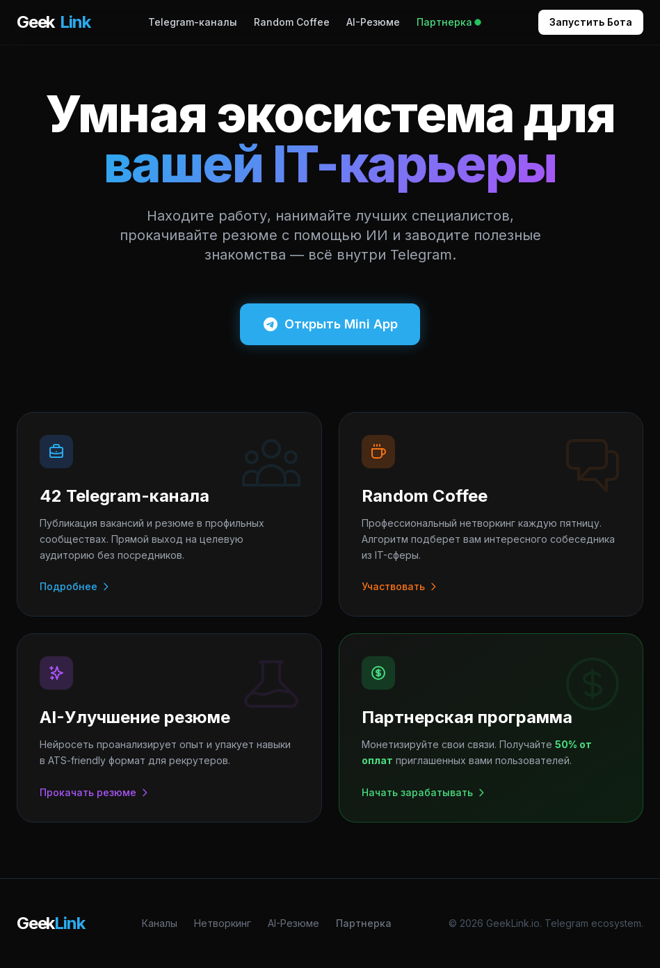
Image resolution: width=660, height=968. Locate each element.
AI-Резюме (373, 22)
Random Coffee (292, 22)
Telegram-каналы (192, 22)
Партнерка (449, 22)
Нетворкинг (222, 923)
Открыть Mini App (330, 324)
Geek (53, 22)
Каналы (159, 923)
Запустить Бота (590, 22)
